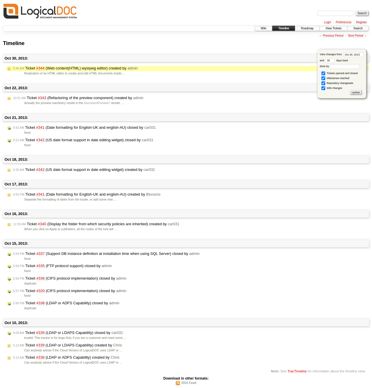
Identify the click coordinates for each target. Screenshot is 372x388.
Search (358, 28)
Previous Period (333, 35)
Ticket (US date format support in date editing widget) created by (84, 169)
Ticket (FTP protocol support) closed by (62, 266)
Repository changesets (337, 83)
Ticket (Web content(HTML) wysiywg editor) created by (75, 68)
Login (327, 22)
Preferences (343, 22)
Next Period (355, 35)
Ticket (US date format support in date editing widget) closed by (83, 140)
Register (361, 22)
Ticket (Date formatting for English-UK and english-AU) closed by (84, 127)
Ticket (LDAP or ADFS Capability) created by (66, 357)
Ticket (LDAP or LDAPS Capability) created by (67, 345)
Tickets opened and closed (339, 73)
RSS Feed (189, 383)
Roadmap (307, 28)
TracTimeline (297, 371)
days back (336, 60)
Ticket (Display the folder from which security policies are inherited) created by (96, 224)
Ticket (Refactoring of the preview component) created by (78, 98)
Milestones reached (335, 78)
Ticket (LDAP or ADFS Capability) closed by (66, 303)
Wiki (263, 28)
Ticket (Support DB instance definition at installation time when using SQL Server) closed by (106, 253)
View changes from (342, 54)
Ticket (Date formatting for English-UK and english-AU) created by (86, 194)
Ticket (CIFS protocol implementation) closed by (69, 278)
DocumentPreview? (97, 103)
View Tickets (333, 28)
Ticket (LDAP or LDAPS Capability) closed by (68, 332)
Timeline (283, 28)
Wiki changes (331, 88)
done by (340, 66)
